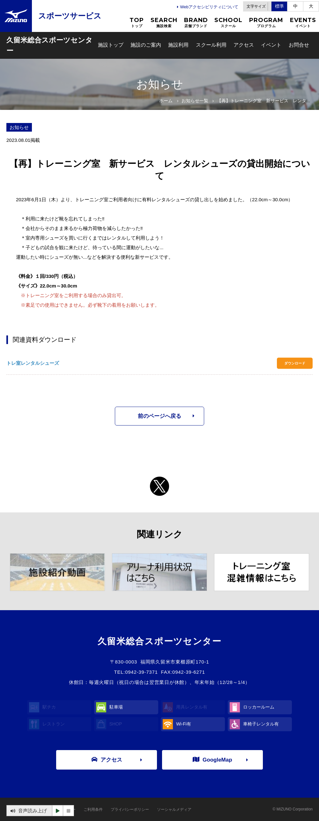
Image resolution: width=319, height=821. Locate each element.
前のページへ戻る (159, 416)
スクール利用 (211, 45)
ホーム (166, 100)
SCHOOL (228, 22)
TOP (137, 22)
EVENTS (303, 22)
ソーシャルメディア (174, 809)
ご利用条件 (93, 809)
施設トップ (110, 45)
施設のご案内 (145, 45)
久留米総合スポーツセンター (49, 45)
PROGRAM (266, 22)
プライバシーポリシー (130, 809)
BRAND (196, 22)
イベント (271, 45)
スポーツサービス (69, 16)
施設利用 (178, 45)
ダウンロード (294, 363)
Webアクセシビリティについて (209, 6)
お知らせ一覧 (195, 100)
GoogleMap (212, 759)
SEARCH (164, 22)
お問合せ (299, 45)
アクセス (244, 45)
